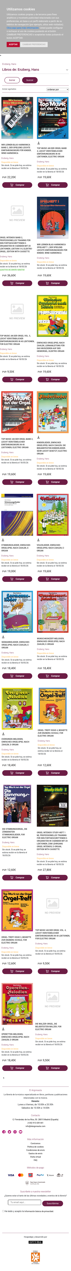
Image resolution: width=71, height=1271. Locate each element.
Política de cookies (35, 1147)
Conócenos (35, 1143)
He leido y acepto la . (29, 1211)
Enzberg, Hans (7, 158)
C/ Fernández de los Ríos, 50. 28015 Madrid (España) (35, 1119)
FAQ (35, 1160)
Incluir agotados (9, 89)
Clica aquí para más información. (23, 28)
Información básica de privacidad (38, 1211)
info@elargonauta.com (35, 1126)
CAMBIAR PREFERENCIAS (34, 44)
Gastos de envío (36, 1153)
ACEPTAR (13, 44)
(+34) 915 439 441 (35, 1123)
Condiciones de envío (35, 1150)
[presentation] (23, 1219)
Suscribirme (52, 1203)
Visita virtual (35, 1157)
